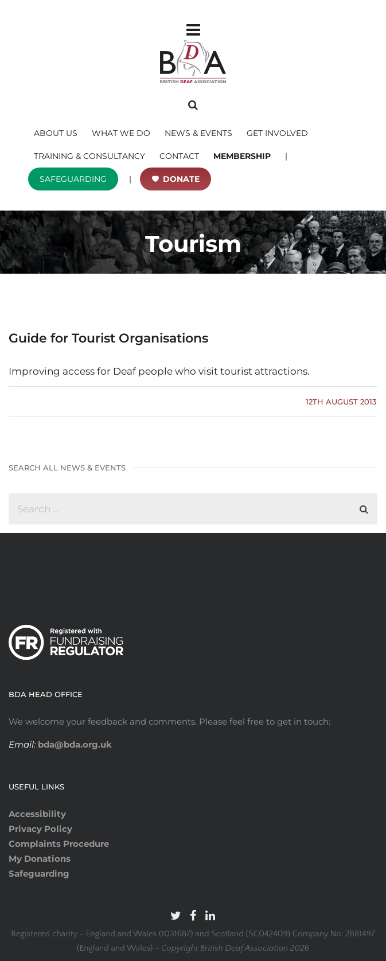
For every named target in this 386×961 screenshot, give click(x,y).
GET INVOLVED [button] (277, 133)
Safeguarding (39, 873)
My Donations (40, 858)
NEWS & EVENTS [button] (198, 133)
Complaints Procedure (59, 843)
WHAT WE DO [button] (121, 133)
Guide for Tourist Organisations (108, 338)
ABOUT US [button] (55, 133)
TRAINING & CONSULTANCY (89, 156)
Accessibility (37, 813)
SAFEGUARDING (73, 179)
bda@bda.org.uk (74, 744)
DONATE (181, 179)
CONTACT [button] (179, 156)
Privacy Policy (40, 828)
